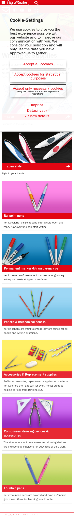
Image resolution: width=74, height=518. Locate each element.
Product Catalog (36, 514)
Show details (38, 116)
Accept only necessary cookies (38, 88)
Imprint (2, 514)
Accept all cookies (38, 64)
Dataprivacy (37, 111)
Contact (15, 514)
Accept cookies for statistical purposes (38, 76)
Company (20, 514)
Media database (27, 514)
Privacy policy (9, 514)
